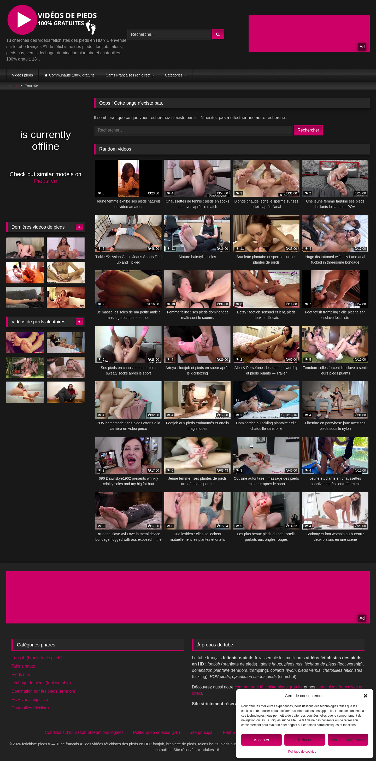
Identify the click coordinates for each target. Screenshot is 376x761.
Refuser (305, 740)
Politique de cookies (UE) (156, 732)
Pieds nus (20, 674)
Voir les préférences (348, 740)
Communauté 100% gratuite (72, 75)
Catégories (174, 75)
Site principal (202, 732)
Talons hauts (23, 666)
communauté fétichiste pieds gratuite (269, 687)
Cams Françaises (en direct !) (130, 75)
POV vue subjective (29, 699)
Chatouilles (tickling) (30, 708)
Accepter (261, 740)
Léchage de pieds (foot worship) (41, 683)
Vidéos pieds (22, 75)
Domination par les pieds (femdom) (44, 691)
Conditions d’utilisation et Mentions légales (84, 732)
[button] (365, 695)
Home (13, 86)
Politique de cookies (302, 751)
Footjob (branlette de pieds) (37, 658)
